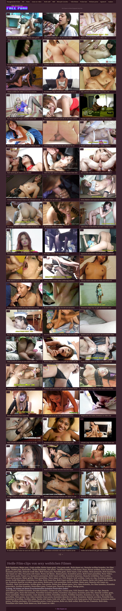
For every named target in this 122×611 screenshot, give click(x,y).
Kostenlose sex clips (91, 595)
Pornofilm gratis (60, 572)
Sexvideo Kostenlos (40, 591)
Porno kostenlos (107, 570)
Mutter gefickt (27, 578)
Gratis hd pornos (52, 601)
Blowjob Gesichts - (63, 2)
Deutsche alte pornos (13, 578)
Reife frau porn (94, 599)
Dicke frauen (71, 572)
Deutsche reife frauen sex (98, 582)
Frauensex (94, 601)
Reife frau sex (84, 601)
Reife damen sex (77, 567)
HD (23, 2)
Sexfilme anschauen (19, 601)
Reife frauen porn (46, 572)
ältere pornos (38, 582)
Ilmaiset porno (61, 574)
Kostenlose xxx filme (34, 580)
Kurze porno (48, 597)
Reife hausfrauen (12, 567)
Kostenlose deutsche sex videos (65, 597)
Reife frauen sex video (46, 603)
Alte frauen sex (17, 6)
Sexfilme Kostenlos (23, 586)
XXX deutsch (67, 578)
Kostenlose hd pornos (74, 576)
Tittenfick (10, 584)
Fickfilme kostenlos (75, 595)
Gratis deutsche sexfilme (42, 595)
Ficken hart (83, 2)
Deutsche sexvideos (64, 586)
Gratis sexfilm (35, 567)
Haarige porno (78, 586)
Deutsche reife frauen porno (77, 599)
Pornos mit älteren (48, 574)
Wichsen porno (93, 2)
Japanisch (103, 2)
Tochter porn (16, 570)
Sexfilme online (30, 599)
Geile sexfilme (82, 572)
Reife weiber (73, 601)
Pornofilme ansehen (59, 595)
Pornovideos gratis (38, 586)
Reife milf (47, 2)
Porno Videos (107, 574)
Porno (84, 570)
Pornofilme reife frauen (14, 603)
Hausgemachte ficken (13, 2)
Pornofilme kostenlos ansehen (47, 593)
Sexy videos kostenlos (82, 584)
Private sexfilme (94, 570)
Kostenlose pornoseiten (39, 576)
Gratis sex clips (91, 578)
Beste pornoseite (95, 572)
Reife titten (103, 601)
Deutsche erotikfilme (91, 576)
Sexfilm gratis (35, 584)
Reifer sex (63, 601)
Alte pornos (51, 570)
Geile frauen (77, 570)
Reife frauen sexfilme (57, 576)
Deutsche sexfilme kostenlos (95, 567)
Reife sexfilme (72, 582)
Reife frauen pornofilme (92, 574)
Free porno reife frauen (31, 574)
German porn (51, 586)
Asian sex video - (37, 2)
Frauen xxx (25, 576)
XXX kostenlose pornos (37, 601)
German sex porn (55, 591)
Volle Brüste (74, 2)
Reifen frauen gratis (49, 567)
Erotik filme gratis (18, 580)
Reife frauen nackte (13, 576)
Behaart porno (67, 584)
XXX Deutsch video (81, 591)
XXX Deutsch (11, 591)
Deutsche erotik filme (31, 572)
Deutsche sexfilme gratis (104, 593)
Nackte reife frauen (96, 580)
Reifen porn (48, 582)
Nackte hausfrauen (39, 570)
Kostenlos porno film (14, 572)
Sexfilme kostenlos (64, 570)
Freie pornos (46, 584)
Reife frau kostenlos (21, 584)
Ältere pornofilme (40, 578)
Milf (53, 2)
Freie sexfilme (105, 576)
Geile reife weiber (59, 599)
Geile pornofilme (60, 582)
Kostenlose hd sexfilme (14, 599)
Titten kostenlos (26, 595)
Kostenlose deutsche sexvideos (20, 582)
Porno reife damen (81, 580)
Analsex (110, 2)
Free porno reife (63, 567)
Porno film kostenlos (27, 593)
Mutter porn (24, 567)
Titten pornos (20, 597)
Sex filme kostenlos (98, 584)
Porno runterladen (12, 595)
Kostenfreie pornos (75, 574)
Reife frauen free (49, 580)
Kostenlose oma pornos (68, 593)
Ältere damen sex (54, 578)
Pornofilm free (107, 597)
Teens (28, 2)
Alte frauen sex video (14, 574)
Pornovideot (26, 570)
